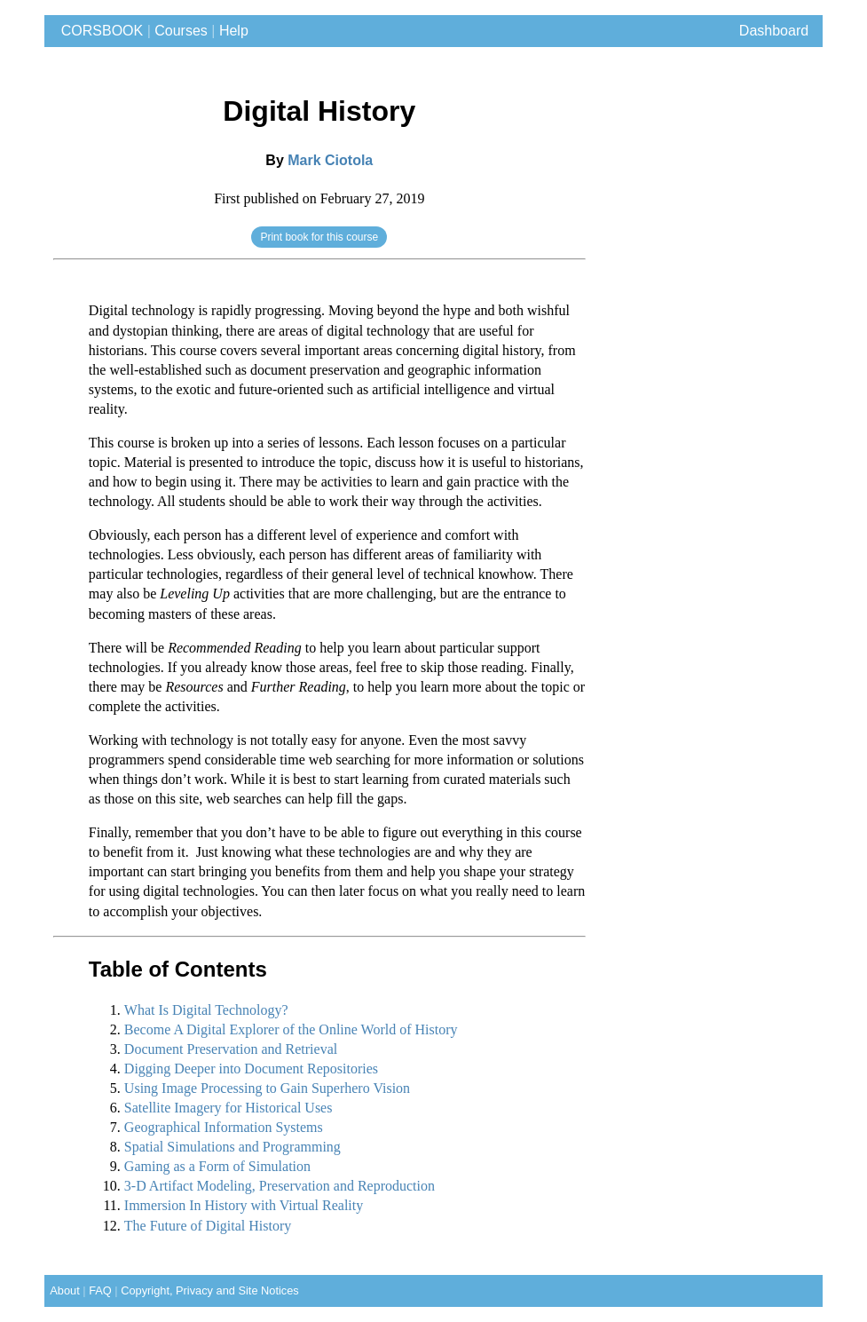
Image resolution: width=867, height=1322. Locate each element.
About (62, 1290)
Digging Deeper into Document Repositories (251, 1068)
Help (233, 30)
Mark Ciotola (330, 160)
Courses (181, 30)
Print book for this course (319, 237)
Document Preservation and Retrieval (230, 1049)
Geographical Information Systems (223, 1127)
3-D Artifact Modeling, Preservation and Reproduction (279, 1185)
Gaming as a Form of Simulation (217, 1166)
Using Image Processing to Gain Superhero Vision (267, 1088)
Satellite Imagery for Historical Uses (228, 1107)
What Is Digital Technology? (206, 1009)
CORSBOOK (98, 30)
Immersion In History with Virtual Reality (243, 1205)
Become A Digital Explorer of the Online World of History (291, 1029)
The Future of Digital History (207, 1225)
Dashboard (773, 30)
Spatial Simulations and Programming (232, 1146)
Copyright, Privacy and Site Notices (210, 1290)
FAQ (100, 1290)
